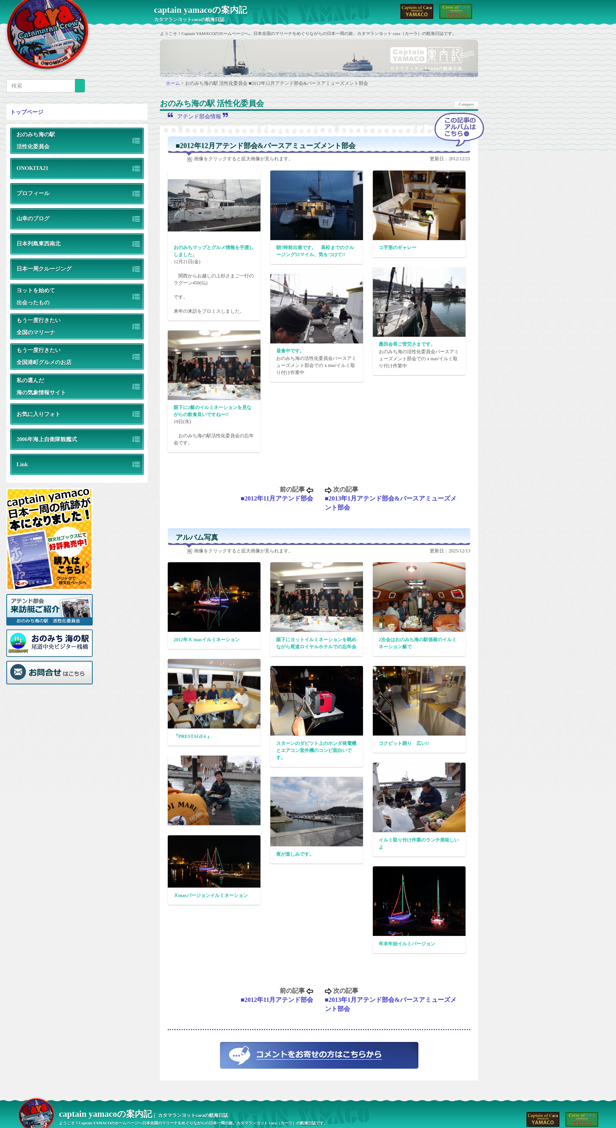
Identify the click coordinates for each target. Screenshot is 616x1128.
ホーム (173, 83)
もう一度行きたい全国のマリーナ (38, 326)
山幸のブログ (33, 218)
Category (466, 104)
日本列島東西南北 (38, 243)
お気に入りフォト (38, 414)
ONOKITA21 (32, 168)
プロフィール (33, 193)
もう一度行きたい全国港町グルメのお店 (44, 356)
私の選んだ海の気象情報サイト (41, 386)
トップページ (26, 112)
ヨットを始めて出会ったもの (35, 296)
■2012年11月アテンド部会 (277, 498)
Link (22, 464)
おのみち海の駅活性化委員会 (35, 140)
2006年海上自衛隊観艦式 (46, 439)
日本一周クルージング (44, 269)
